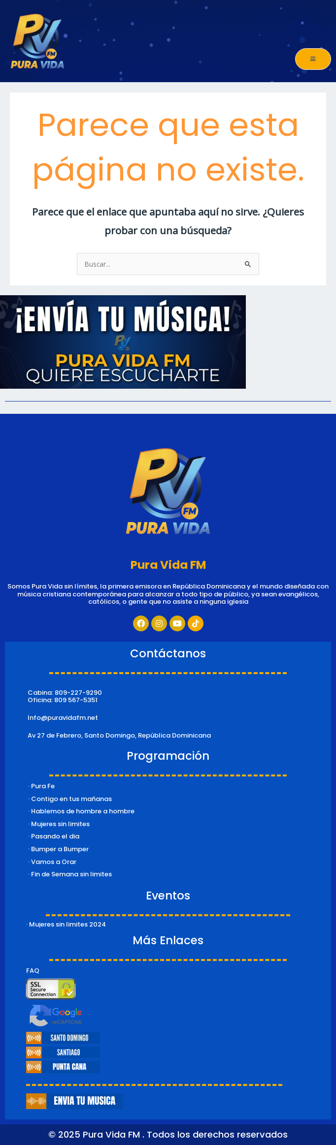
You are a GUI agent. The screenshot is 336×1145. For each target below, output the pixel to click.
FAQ (32, 970)
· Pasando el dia (53, 836)
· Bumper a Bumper (58, 849)
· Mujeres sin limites (59, 824)
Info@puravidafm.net (63, 717)
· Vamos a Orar (52, 861)
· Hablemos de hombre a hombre (81, 811)
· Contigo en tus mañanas (70, 799)
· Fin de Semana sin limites (70, 874)
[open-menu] (313, 59)
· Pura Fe (41, 786)
